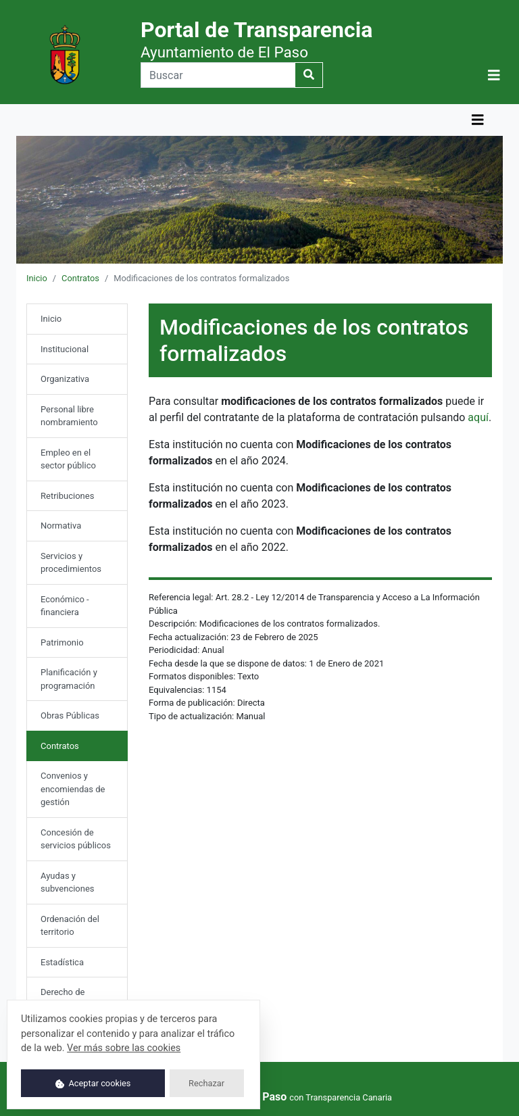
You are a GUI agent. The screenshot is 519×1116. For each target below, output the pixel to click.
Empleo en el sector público (68, 459)
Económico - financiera (65, 606)
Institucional (65, 349)
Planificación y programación (69, 679)
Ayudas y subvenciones (68, 882)
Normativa (61, 525)
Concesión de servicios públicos (76, 839)
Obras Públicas (70, 715)
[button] (494, 75)
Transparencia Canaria (348, 1097)
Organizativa (65, 379)
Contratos (80, 278)
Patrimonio (62, 642)
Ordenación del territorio (70, 926)
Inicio (36, 278)
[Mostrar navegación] (494, 75)
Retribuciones (67, 496)
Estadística (62, 962)
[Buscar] (218, 75)
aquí (478, 417)
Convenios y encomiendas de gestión (73, 789)
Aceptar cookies (93, 1083)
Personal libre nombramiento (69, 416)
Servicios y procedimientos (71, 563)
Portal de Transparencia (256, 39)
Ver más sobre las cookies (123, 1048)
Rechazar (206, 1083)
